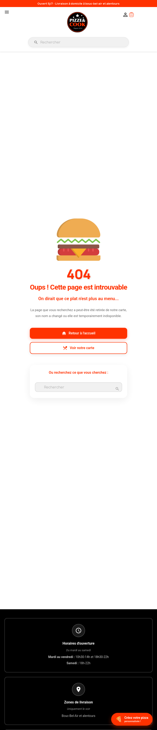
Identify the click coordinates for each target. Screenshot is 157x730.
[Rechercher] (78, 42)
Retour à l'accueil (78, 333)
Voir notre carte (78, 348)
